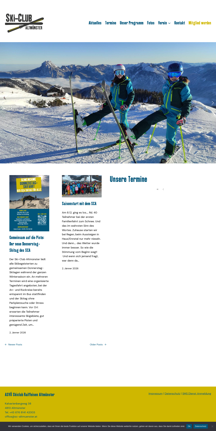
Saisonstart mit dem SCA (80, 203)
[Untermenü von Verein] (169, 23)
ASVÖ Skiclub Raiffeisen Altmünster (30, 394)
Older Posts (98, 345)
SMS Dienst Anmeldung (196, 393)
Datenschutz (172, 393)
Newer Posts (13, 345)
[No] (212, 426)
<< (158, 189)
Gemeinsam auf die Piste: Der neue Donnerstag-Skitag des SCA (26, 244)
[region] (108, 102)
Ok (189, 426)
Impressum (156, 393)
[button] (3, 102)
